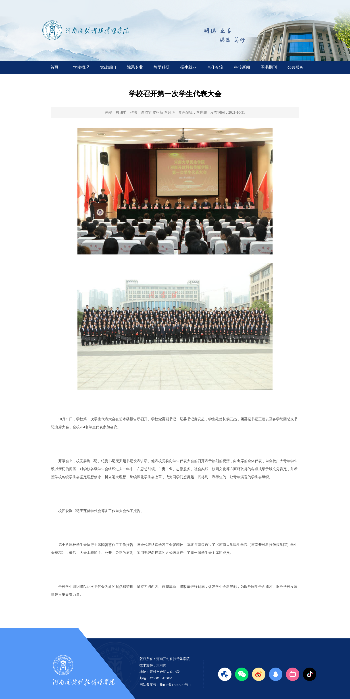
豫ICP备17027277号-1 (175, 685)
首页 (54, 67)
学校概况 (81, 67)
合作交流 (215, 67)
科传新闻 (242, 67)
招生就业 (188, 67)
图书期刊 (269, 67)
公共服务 (296, 67)
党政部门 (108, 67)
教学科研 (162, 67)
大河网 (161, 665)
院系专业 (135, 67)
